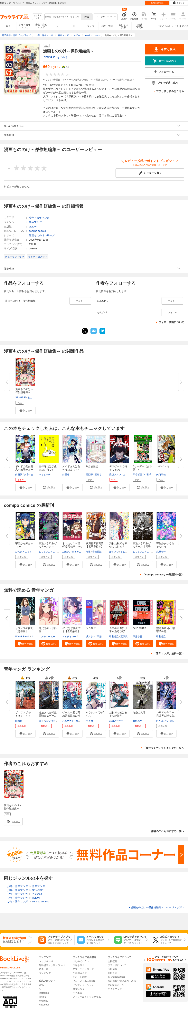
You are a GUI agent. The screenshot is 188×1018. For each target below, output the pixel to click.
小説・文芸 (107, 26)
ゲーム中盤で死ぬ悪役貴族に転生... (71, 715)
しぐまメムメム (47, 551)
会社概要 (112, 961)
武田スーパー (116, 720)
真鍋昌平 (137, 720)
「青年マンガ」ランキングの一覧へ (163, 747)
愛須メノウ (115, 474)
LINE (41, 985)
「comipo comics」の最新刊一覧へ (163, 574)
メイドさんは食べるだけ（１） (71, 468)
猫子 (41, 720)
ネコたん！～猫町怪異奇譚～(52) (72, 545)
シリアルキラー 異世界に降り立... (166, 714)
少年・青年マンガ (25, 26)
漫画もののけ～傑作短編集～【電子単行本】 (13, 808)
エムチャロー (69, 636)
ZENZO (66, 551)
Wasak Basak (22, 636)
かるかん (76, 551)
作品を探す (78, 965)
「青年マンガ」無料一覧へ (169, 653)
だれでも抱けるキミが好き (118, 714)
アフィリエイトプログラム (87, 996)
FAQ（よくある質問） (84, 981)
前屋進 (65, 474)
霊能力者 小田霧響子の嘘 (165, 630)
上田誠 (126, 474)
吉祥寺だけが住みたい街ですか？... (48, 469)
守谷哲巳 (137, 474)
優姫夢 (89, 474)
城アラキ (90, 636)
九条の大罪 (139, 712)
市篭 (88, 551)
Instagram (44, 993)
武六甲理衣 (51, 720)
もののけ (62, 57)
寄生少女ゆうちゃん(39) (165, 545)
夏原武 (123, 636)
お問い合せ (78, 989)
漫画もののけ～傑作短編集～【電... (24, 392)
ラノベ (90, 26)
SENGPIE (49, 57)
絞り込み (38, 17)
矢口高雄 (161, 474)
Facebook (44, 1004)
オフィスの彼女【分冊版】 (24, 630)
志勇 (33, 474)
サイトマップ (115, 989)
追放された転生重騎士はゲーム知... (48, 715)
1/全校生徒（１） (96, 466)
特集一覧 (43, 969)
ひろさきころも (23, 551)
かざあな (114, 551)
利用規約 (112, 973)
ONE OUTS (139, 628)
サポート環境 (80, 977)
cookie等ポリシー (117, 985)
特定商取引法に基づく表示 (122, 981)
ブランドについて (117, 965)
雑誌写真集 (139, 26)
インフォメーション (83, 985)
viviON (32, 226)
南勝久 (18, 720)
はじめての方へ (165, 26)
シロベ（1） (163, 466)
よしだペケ (126, 551)
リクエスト (78, 993)
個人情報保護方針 (117, 977)
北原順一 (161, 551)
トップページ (46, 961)
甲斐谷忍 (101, 636)
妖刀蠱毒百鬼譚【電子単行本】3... (95, 546)
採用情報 (112, 969)
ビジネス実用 (123, 26)
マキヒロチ (45, 474)
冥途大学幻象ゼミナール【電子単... (142, 546)
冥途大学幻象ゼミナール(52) (48, 545)
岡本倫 (89, 720)
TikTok (42, 996)
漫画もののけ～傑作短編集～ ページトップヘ (156, 907)
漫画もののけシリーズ (41, 235)
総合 (8, 26)
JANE (34, 636)
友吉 (26, 474)
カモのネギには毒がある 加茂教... (118, 631)
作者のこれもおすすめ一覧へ (167, 831)
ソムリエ (91, 628)
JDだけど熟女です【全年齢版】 (71, 630)
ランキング (45, 973)
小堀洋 (147, 474)
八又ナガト (68, 720)
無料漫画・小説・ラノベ (52, 965)
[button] (25, 410)
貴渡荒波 (97, 551)
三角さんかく (102, 474)
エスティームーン (48, 636)
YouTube (43, 1000)
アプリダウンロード (83, 969)
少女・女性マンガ (41, 26)
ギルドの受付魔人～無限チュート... (24, 469)
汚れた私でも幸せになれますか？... (118, 546)
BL (57, 25)
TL (73, 26)
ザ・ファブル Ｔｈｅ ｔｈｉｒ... (24, 715)
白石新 (18, 474)
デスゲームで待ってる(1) (118, 468)
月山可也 (80, 720)
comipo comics (37, 230)
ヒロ (172, 720)
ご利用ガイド (181, 26)
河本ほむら (162, 720)
